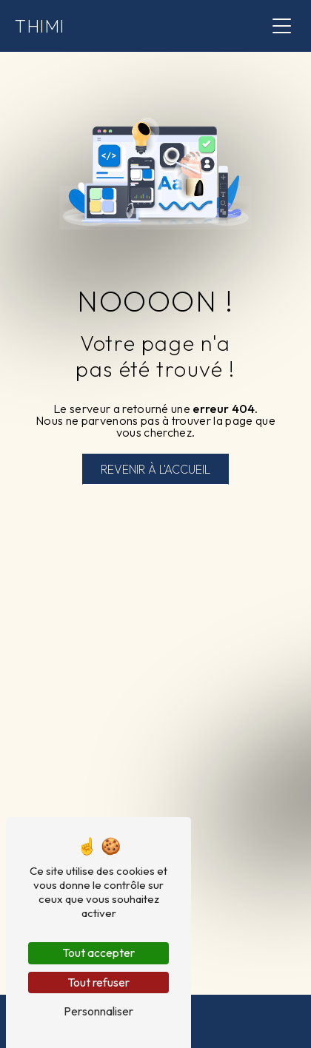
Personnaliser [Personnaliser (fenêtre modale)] (98, 1011)
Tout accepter (98, 952)
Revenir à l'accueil (155, 469)
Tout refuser (98, 982)
